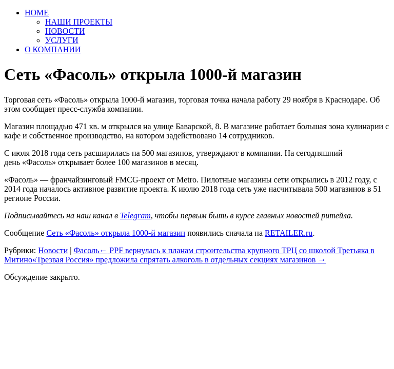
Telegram (135, 215)
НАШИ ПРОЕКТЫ (78, 21)
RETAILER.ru (288, 233)
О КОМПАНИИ (53, 49)
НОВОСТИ (65, 31)
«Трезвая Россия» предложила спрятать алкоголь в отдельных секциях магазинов (179, 259)
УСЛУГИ (61, 40)
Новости (53, 250)
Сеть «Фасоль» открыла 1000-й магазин (115, 233)
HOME (37, 12)
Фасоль (86, 250)
